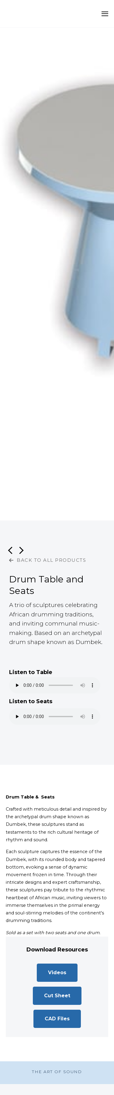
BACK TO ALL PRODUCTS (47, 560)
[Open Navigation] (105, 14)
